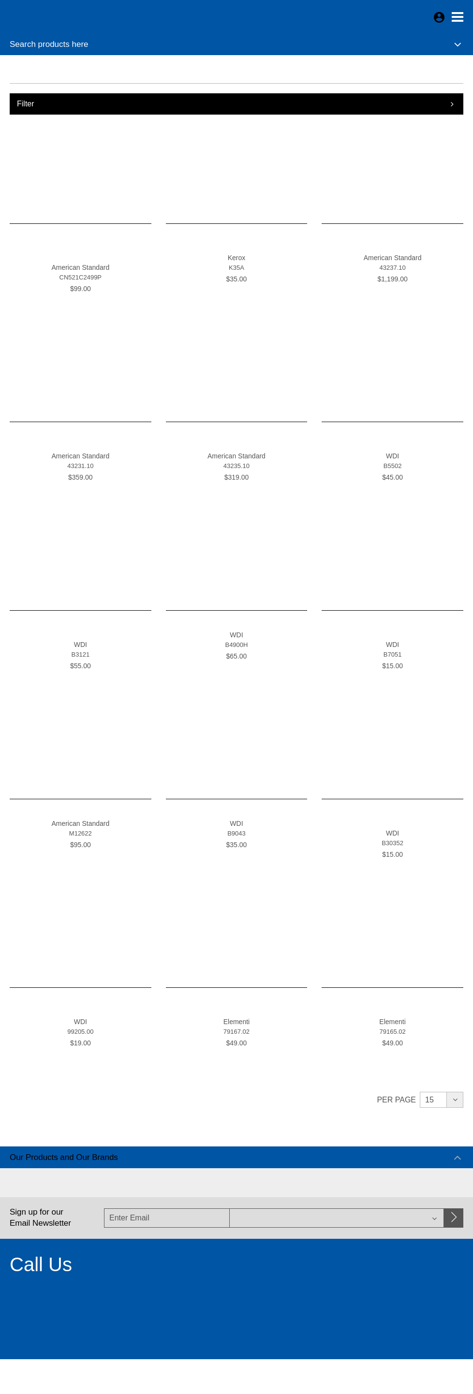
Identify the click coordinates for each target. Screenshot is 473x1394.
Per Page (396, 1100)
